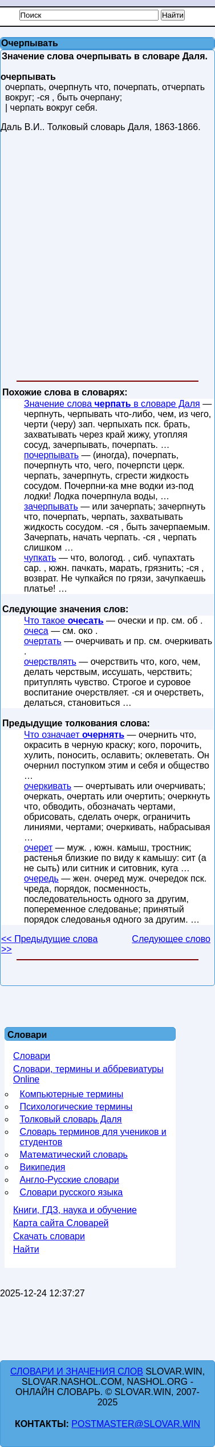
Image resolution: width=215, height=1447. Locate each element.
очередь (41, 878)
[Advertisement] (107, 259)
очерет (38, 847)
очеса (36, 631)
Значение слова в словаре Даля (112, 404)
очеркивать (47, 786)
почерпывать (51, 455)
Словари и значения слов (76, 1371)
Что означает (74, 734)
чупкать (40, 558)
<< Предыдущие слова (49, 939)
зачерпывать (51, 506)
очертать (43, 641)
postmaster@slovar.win (135, 1424)
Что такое (64, 620)
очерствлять (50, 661)
